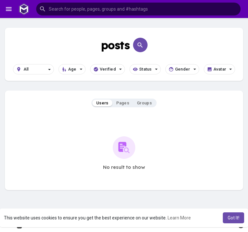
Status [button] (145, 69)
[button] (138, 9)
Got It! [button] (233, 217)
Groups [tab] (144, 103)
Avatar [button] (219, 69)
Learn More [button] (179, 217)
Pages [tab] (122, 103)
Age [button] (72, 69)
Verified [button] (107, 69)
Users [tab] (102, 103)
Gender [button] (182, 69)
